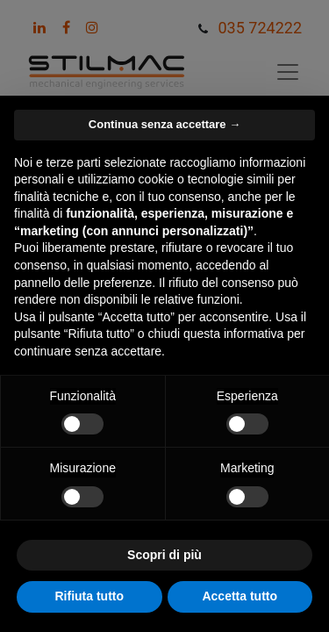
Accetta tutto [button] (239, 596)
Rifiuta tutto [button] (89, 596)
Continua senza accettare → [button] (164, 124)
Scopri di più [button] (164, 555)
